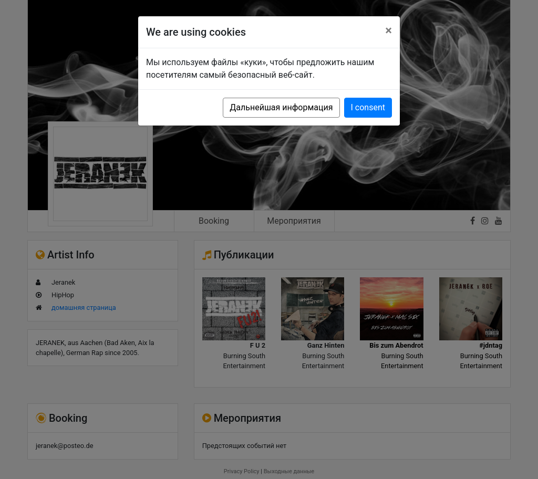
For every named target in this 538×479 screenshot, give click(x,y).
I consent (368, 107)
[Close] (388, 30)
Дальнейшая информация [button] (281, 107)
